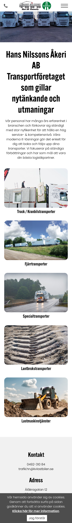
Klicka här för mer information (35, 511)
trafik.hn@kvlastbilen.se (35, 469)
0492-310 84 (36, 464)
